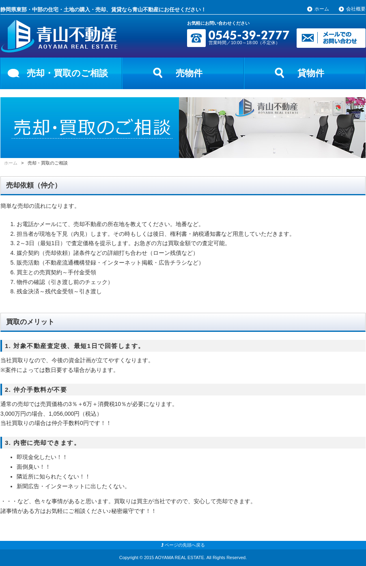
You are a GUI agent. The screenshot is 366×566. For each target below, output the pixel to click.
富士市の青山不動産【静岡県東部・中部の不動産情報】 (59, 36)
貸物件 (310, 73)
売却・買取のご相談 (67, 73)
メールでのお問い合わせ (331, 38)
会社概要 (356, 9)
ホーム (321, 9)
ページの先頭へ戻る (183, 545)
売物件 (189, 73)
